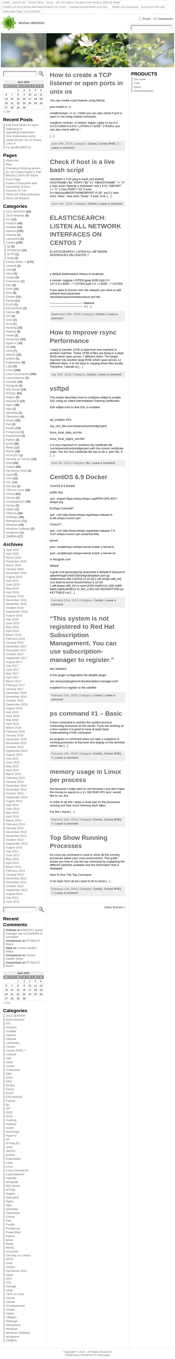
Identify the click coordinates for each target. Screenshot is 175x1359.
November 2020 (16, 561)
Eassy (10, 300)
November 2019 (16, 573)
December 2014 (16, 785)
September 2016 (17, 704)
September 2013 (17, 843)
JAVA (9, 350)
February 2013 (15, 870)
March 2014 (13, 820)
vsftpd (59, 388)
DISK (9, 289)
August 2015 (14, 754)
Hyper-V (11, 343)
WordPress (87, 1355)
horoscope (13, 339)
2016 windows (15, 215)
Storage (11, 486)
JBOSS (10, 354)
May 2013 (12, 859)
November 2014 (16, 789)
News (137, 87)
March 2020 (13, 565)
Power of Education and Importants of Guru (21, 184)
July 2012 (12, 897)
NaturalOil (12, 401)
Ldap (9, 366)
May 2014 (12, 812)
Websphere (13, 521)
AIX (8, 219)
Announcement (143, 91)
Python (10, 439)
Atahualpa (103, 1355)
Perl (8, 424)
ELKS (9, 304)
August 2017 (14, 662)
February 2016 (15, 731)
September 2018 (17, 611)
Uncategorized (15, 501)
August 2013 (14, 847)
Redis (9, 447)
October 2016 (15, 700)
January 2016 (15, 735)
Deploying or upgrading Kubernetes (20, 130)
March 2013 (13, 866)
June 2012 (13, 901)
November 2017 (16, 650)
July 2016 (12, 712)
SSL (8, 482)
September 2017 (17, 658)
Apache (11, 231)
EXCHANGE (14, 308)
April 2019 (12, 592)
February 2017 (15, 685)
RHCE (10, 451)
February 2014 (15, 824)
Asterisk (11, 235)
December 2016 (16, 693)
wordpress (12, 532)
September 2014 (17, 797)
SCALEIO (12, 455)
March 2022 (13, 557)
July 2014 (12, 805)
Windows (12, 524)
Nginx (9, 405)
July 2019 (12, 580)
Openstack (13, 416)
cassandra (12, 238)
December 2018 (16, 600)
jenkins (10, 358)
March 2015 (13, 774)
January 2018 (15, 642)
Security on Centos (18, 459)
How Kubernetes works (21, 136)
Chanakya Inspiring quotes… (24, 168)
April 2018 (12, 631)
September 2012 (17, 890)
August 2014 (14, 801)
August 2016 (14, 708)
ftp (8, 246)
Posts (147, 18)
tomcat (10, 494)
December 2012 (16, 878)
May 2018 (12, 627)
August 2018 (14, 615)
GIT (8, 316)
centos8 (11, 265)
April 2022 (12, 553)
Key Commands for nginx (22, 125)
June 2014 (13, 808)
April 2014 (12, 816)
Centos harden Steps (20, 957)
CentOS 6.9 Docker (78, 477)
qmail (9, 443)
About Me (12, 160)
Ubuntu (10, 497)
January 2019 (15, 596)
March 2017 (13, 681)
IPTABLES (14, 250)
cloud (9, 273)
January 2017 (15, 689)
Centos (10, 242)
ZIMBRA (11, 536)
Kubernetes (13, 362)
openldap (12, 412)
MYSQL (11, 393)
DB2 (9, 285)
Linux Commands (17, 374)
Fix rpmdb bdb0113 (18, 147)
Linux (9, 370)
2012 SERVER (15, 211)
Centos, (93, 143)
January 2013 (15, 874)
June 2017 (13, 669)
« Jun (6, 111)
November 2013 (16, 836)
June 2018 (13, 623)
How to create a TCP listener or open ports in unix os (86, 83)
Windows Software (18, 528)
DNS (9, 292)
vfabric (10, 509)
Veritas (10, 505)
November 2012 (16, 882)
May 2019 (12, 588)
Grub (9, 323)
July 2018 (12, 619)
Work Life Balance (18, 198)
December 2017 (16, 646)
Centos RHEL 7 (16, 262)
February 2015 (15, 778)
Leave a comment (62, 147)
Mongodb (12, 385)
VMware (11, 513)
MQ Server (13, 389)
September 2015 (17, 750)
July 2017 (12, 665)
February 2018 (15, 638)
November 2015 (16, 743)
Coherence (13, 281)
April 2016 (12, 723)
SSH (9, 478)
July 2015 (12, 758)
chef (8, 269)
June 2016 (13, 716)
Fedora (10, 312)
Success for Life (16, 190)
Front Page (13, 179)
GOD (9, 320)
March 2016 (13, 727)
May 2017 (12, 673)
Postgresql (13, 432)
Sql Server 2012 (16, 470)
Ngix (9, 408)
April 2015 (12, 770)
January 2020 (15, 569)
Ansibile (11, 227)
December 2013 (16, 832)
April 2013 (12, 863)
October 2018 (15, 607)
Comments (165, 18)
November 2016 (16, 696)
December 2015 (16, 739)
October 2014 (15, 793)
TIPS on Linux (15, 490)
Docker (10, 296)
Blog (9, 164)
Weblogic (12, 517)
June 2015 (13, 762)
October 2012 (15, 886)
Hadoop (11, 331)
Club (137, 83)
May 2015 (12, 766)
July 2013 (12, 851)
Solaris (10, 466)
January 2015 (15, 781)
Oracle (10, 420)
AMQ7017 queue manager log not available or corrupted (24, 933)
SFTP (10, 254)
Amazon (11, 223)
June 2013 (13, 855)
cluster (10, 277)
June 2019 (13, 584)
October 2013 (15, 839)
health (10, 335)
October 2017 (15, 654)
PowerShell (13, 436)
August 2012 (14, 894)
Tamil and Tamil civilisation (23, 194)
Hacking (11, 327)
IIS (8, 347)
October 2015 (15, 747)
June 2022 (13, 549)
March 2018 (13, 635)
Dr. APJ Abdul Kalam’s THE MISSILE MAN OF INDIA (23, 173)
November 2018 (16, 604)
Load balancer (15, 378)
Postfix (10, 428)
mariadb (11, 381)
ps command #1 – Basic (86, 713)
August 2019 (14, 577)
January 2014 (15, 828)
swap (10, 258)
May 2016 (12, 720)
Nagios (10, 397)
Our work (140, 79)
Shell (9, 463)
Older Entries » (114, 907)
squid (9, 474)
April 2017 (12, 677)
